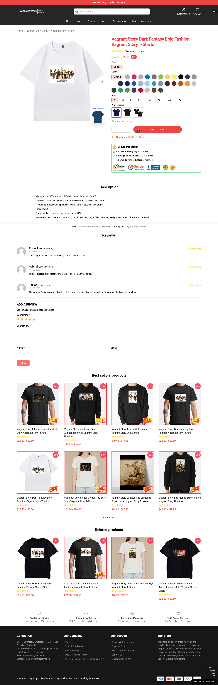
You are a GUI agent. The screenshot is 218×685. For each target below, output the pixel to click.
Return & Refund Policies (123, 650)
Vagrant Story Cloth (37, 30)
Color (114, 72)
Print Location (118, 105)
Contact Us (117, 655)
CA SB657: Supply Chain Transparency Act (84, 659)
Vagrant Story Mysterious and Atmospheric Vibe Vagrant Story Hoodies (81, 433)
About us (69, 642)
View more (109, 517)
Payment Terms (119, 646)
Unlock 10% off (212, 672)
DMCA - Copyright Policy (76, 655)
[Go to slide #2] (69, 132)
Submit (23, 363)
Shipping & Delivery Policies (124, 642)
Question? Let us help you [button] (203, 681)
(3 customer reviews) (135, 51)
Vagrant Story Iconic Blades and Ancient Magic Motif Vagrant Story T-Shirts (178, 587)
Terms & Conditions (74, 646)
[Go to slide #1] (54, 132)
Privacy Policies (72, 650)
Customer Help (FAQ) (122, 659)
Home (20, 30)
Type (114, 62)
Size (114, 95)
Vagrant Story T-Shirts (62, 30)
